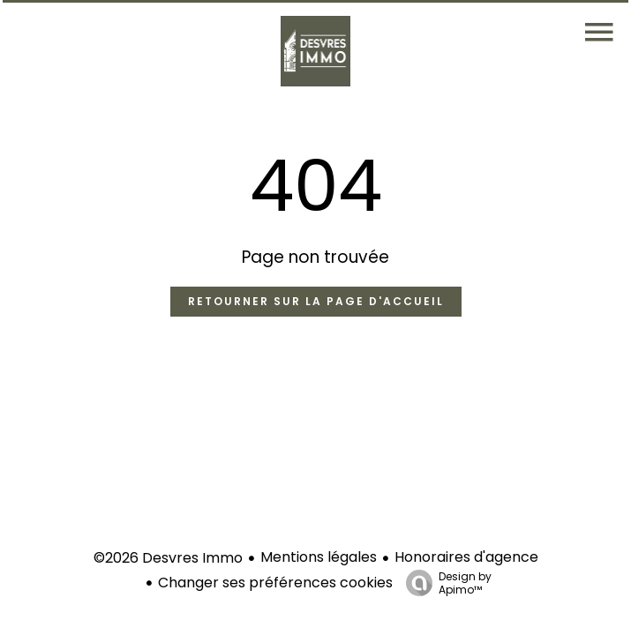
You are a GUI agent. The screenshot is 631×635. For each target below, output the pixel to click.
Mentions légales (318, 557)
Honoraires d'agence (466, 557)
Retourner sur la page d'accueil (316, 301)
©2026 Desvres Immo (168, 558)
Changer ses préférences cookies (275, 582)
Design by (444, 582)
